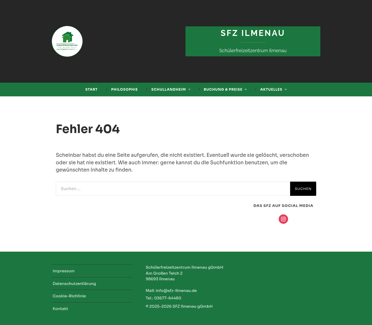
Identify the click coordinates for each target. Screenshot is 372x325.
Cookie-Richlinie (69, 295)
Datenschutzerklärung (74, 283)
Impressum (64, 270)
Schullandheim (168, 89)
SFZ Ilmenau (253, 33)
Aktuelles (271, 89)
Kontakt (60, 308)
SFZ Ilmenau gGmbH (193, 306)
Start (91, 89)
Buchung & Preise (223, 89)
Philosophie (124, 89)
